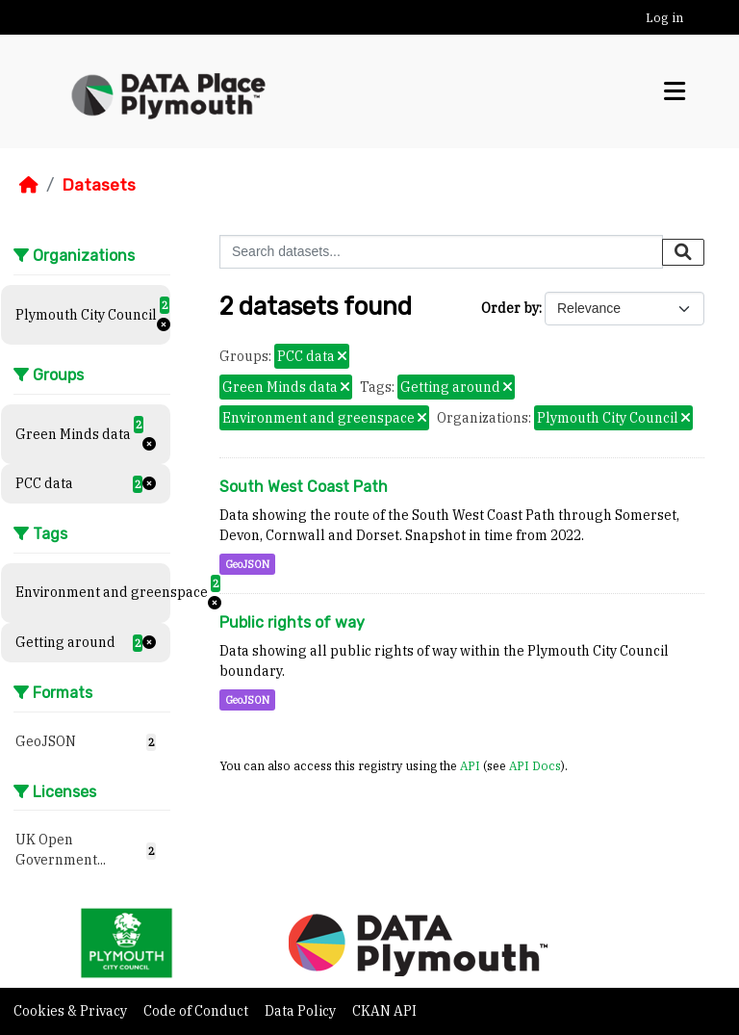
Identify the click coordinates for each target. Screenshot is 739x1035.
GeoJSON (247, 564)
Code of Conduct (197, 1011)
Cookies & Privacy (71, 1011)
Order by (510, 308)
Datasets (99, 184)
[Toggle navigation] (674, 91)
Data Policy (302, 1011)
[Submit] (683, 252)
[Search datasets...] (441, 252)
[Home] (28, 184)
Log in (664, 18)
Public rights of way (292, 622)
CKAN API (384, 1011)
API (470, 765)
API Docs (535, 765)
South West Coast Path (303, 487)
